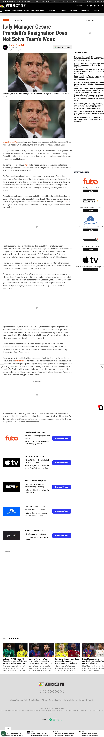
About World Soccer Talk (18, 708)
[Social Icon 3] (57, 699)
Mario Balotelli (21, 360)
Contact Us (90, 708)
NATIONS (74, 10)
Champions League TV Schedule (42, 2)
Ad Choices (80, 708)
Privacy (44, 708)
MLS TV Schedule (59, 2)
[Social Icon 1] (47, 699)
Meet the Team (34, 708)
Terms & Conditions (55, 708)
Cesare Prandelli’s (10, 142)
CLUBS (64, 10)
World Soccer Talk (17, 45)
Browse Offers (61, 438)
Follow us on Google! (64, 47)
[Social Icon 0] (42, 699)
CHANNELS (85, 10)
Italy (26, 164)
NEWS (7, 10)
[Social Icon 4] (62, 699)
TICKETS (96, 10)
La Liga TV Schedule (86, 2)
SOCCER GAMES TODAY (20, 10)
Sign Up (90, 191)
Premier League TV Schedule (22, 2)
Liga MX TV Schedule (72, 2)
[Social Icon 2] (52, 699)
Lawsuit (7, 552)
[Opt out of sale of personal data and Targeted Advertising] (3, 733)
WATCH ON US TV (37, 10)
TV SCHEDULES (53, 10)
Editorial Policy (69, 708)
